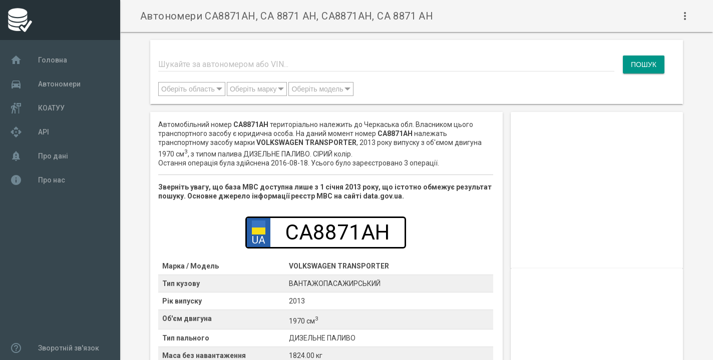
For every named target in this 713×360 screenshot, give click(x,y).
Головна (38, 60)
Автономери (45, 84)
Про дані (39, 156)
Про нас (37, 180)
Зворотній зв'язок (54, 348)
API (29, 132)
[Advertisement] (597, 182)
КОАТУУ (37, 108)
